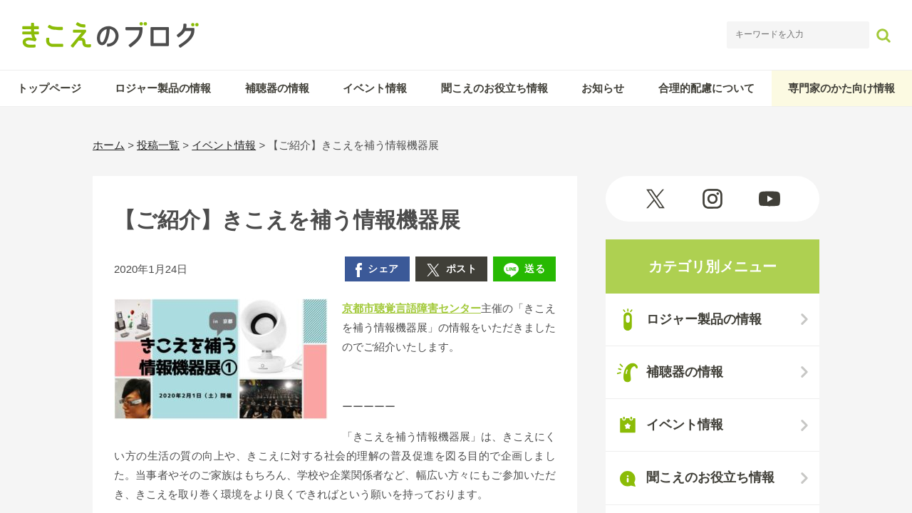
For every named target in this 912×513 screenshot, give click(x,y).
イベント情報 (375, 88)
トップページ (49, 88)
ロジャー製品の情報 (163, 88)
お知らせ (602, 88)
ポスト (451, 270)
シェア (377, 270)
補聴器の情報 (277, 88)
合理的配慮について (706, 88)
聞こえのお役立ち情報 (494, 88)
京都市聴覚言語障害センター (411, 308)
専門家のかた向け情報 (841, 88)
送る (524, 270)
